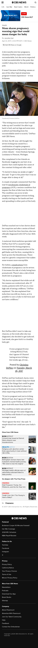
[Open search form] (35, 2)
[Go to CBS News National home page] (19, 2)
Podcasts (5, 590)
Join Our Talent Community (11, 617)
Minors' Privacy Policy (9, 578)
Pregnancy (9, 503)
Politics (32, 7)
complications (17, 265)
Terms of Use (6, 574)
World (26, 7)
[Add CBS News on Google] (12, 45)
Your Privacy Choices (9, 571)
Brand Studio (6, 597)
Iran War (9, 7)
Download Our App (9, 594)
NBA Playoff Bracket (9, 535)
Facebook (5, 548)
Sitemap (5, 600)
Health (4, 25)
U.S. (3, 7)
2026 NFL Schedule (9, 532)
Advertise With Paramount (11, 613)
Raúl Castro (18, 7)
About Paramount (8, 610)
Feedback (5, 623)
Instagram (5, 551)
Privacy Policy (7, 564)
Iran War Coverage (8, 529)
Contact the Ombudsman (11, 627)
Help (3, 620)
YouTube (5, 545)
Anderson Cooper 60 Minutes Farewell (15, 525)
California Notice (8, 568)
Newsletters (6, 587)
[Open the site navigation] (7, 2)
